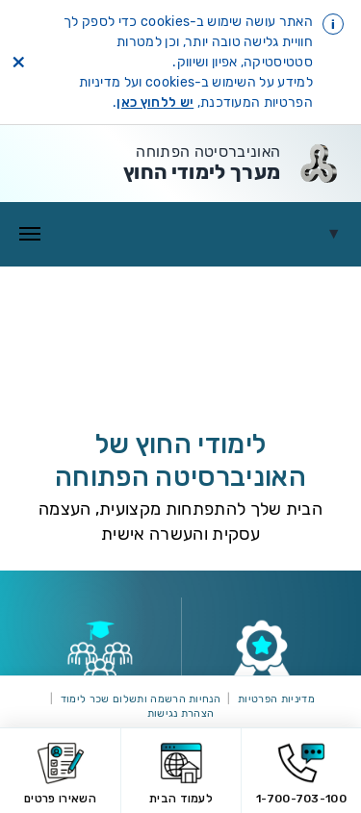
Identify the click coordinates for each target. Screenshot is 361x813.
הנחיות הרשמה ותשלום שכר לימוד (140, 699)
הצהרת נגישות (181, 713)
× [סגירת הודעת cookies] (18, 62)
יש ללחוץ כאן (154, 102)
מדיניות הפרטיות (276, 699)
